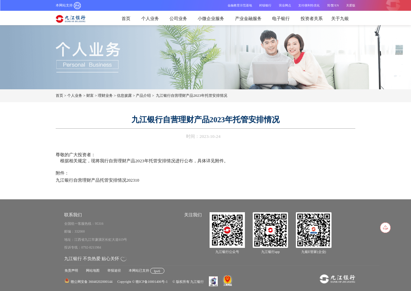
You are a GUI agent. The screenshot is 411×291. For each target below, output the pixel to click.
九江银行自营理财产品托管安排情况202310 (97, 180)
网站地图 (93, 270)
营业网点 (285, 5)
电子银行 (281, 18)
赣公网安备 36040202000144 (91, 282)
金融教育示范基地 (240, 5)
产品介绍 (143, 95)
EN (337, 5)
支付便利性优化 (309, 5)
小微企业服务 (211, 18)
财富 (90, 95)
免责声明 (71, 270)
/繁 (332, 5)
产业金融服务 (248, 18)
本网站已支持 (146, 270)
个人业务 (150, 18)
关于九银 (340, 18)
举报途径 (114, 270)
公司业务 (178, 18)
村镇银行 (265, 5)
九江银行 (73, 19)
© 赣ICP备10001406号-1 (150, 282)
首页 (126, 18)
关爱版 (350, 5)
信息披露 (124, 95)
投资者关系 (312, 18)
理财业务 (105, 95)
